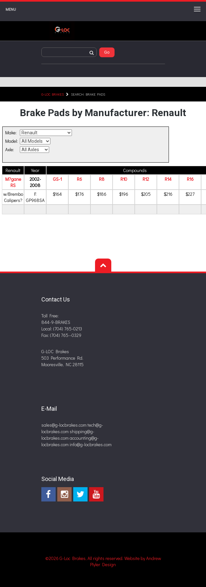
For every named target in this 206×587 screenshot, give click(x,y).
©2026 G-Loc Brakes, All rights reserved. (84, 558)
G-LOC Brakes (52, 94)
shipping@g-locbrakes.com (67, 434)
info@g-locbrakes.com (91, 444)
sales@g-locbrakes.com (64, 425)
